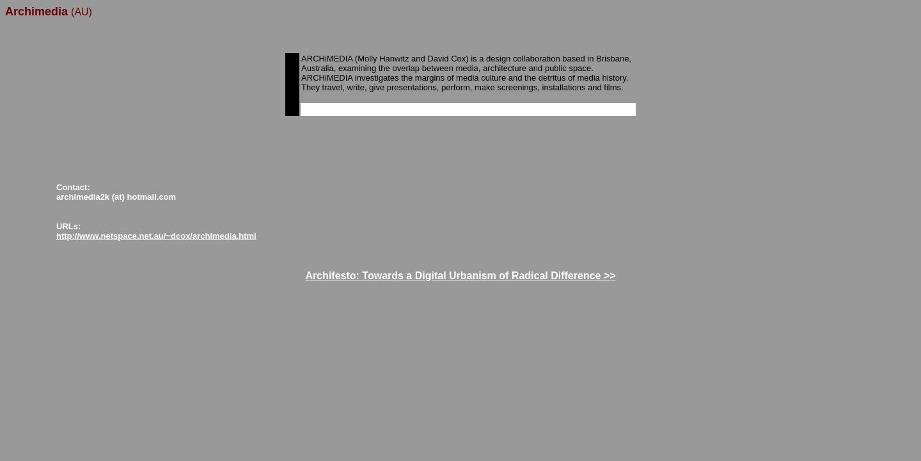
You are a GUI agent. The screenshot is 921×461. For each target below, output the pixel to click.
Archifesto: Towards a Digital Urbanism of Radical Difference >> (460, 275)
